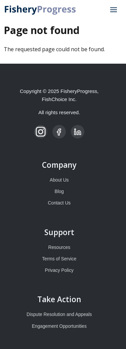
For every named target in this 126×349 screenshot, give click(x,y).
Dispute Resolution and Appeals (59, 314)
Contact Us (59, 202)
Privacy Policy (59, 270)
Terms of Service (59, 258)
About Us (59, 180)
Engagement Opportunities (59, 326)
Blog (59, 191)
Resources (59, 247)
